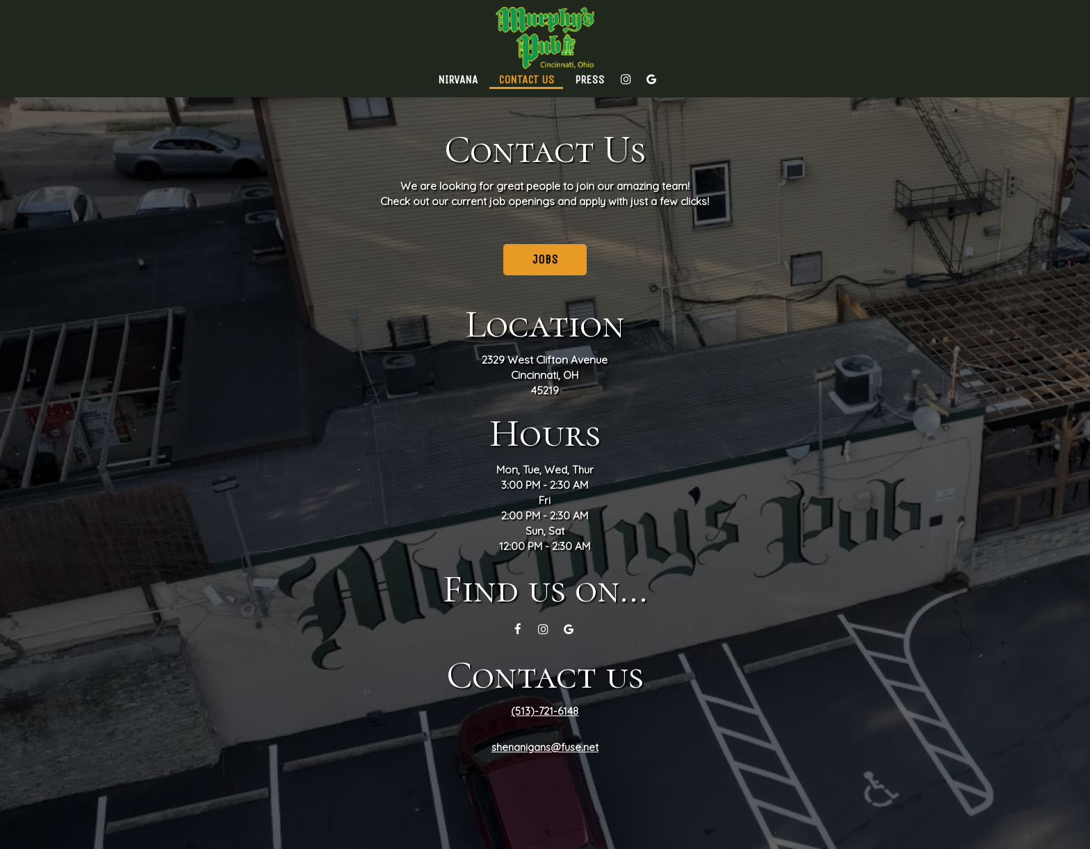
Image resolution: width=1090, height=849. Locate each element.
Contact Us (526, 79)
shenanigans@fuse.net (545, 749)
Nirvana (458, 79)
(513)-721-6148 (545, 711)
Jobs (545, 259)
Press (589, 79)
